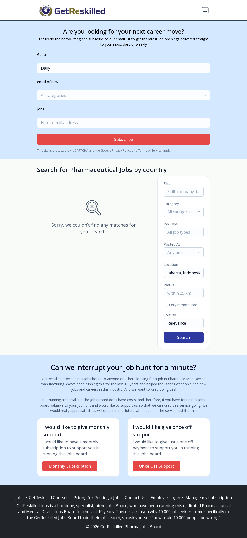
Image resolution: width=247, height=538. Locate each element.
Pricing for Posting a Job (96, 497)
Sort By (170, 315)
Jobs (19, 497)
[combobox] (123, 68)
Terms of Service (150, 150)
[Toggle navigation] (205, 10)
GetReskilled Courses (48, 497)
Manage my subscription (208, 497)
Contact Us (135, 497)
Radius (169, 285)
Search (183, 337)
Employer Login (165, 497)
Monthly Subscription (70, 466)
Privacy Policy (121, 150)
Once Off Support (156, 466)
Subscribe (123, 139)
